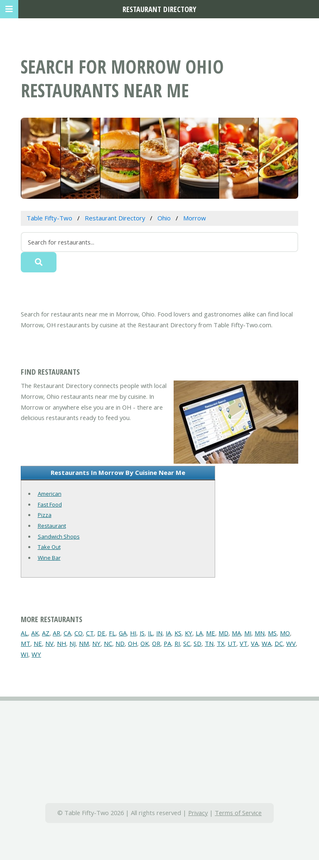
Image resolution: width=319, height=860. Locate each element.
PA (167, 643)
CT (90, 633)
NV (49, 643)
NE (38, 643)
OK (144, 643)
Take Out (49, 547)
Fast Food (50, 504)
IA (168, 633)
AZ (45, 633)
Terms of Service (238, 812)
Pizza (45, 515)
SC (186, 643)
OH (132, 643)
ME (210, 633)
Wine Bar (49, 557)
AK (35, 633)
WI (24, 654)
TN (209, 643)
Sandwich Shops (59, 536)
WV (291, 643)
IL (150, 633)
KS (178, 633)
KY (188, 633)
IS (142, 633)
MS (272, 633)
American (49, 493)
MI (247, 633)
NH (61, 643)
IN (159, 633)
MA (236, 633)
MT (25, 643)
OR (156, 643)
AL (24, 633)
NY (96, 643)
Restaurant (52, 525)
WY (36, 654)
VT (244, 643)
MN (260, 633)
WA (266, 643)
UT (232, 643)
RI (177, 643)
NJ (72, 643)
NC (108, 643)
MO (285, 633)
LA (199, 633)
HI (133, 633)
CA (67, 633)
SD (197, 643)
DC (279, 643)
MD (223, 633)
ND (120, 643)
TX (220, 643)
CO (78, 633)
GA (123, 633)
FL (112, 633)
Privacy (198, 812)
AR (56, 633)
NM (84, 643)
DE (101, 633)
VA (254, 643)
